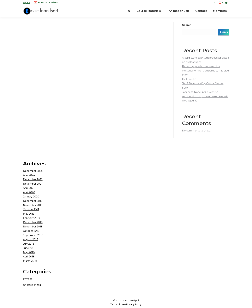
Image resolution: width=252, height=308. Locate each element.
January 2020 (31, 196)
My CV (26, 2)
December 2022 (33, 179)
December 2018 (33, 222)
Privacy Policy (134, 304)
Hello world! (189, 79)
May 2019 (29, 213)
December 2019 (32, 200)
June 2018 (29, 248)
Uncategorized (32, 284)
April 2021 (28, 188)
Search (186, 25)
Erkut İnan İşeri (130, 300)
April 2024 (29, 175)
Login (224, 2)
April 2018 (29, 256)
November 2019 (32, 205)
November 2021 (32, 183)
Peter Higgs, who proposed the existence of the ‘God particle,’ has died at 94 (205, 70)
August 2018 (30, 239)
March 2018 (30, 260)
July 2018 (28, 243)
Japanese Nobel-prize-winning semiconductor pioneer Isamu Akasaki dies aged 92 (205, 96)
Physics (27, 278)
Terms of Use (117, 304)
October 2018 (31, 230)
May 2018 (29, 252)
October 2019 (31, 209)
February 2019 (31, 218)
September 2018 (33, 235)
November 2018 (33, 226)
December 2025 (32, 170)
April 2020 (29, 192)
